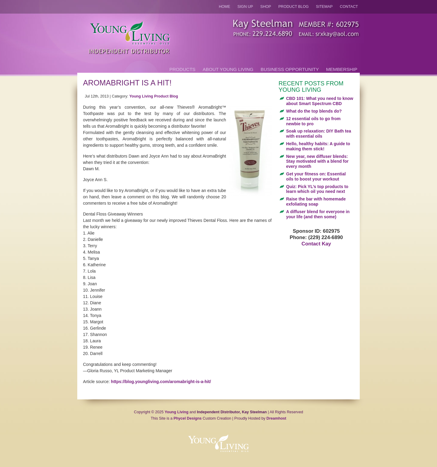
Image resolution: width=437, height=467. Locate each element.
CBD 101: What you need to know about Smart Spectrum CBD (319, 101)
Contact (349, 7)
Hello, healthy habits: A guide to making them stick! (318, 146)
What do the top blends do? (314, 111)
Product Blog (293, 7)
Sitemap (324, 7)
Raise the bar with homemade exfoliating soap (316, 201)
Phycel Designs (188, 418)
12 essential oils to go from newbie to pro (313, 121)
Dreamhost (276, 418)
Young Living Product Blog (153, 96)
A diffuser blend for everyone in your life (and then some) (317, 214)
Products (182, 69)
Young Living (177, 412)
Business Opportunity (290, 69)
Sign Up (245, 7)
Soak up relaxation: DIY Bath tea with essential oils (318, 134)
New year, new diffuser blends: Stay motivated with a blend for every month (317, 161)
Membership (341, 69)
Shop (265, 7)
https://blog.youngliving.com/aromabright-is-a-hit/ (161, 381)
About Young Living (228, 69)
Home (224, 7)
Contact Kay (316, 244)
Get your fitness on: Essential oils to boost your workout (316, 176)
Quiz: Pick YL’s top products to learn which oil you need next (317, 189)
